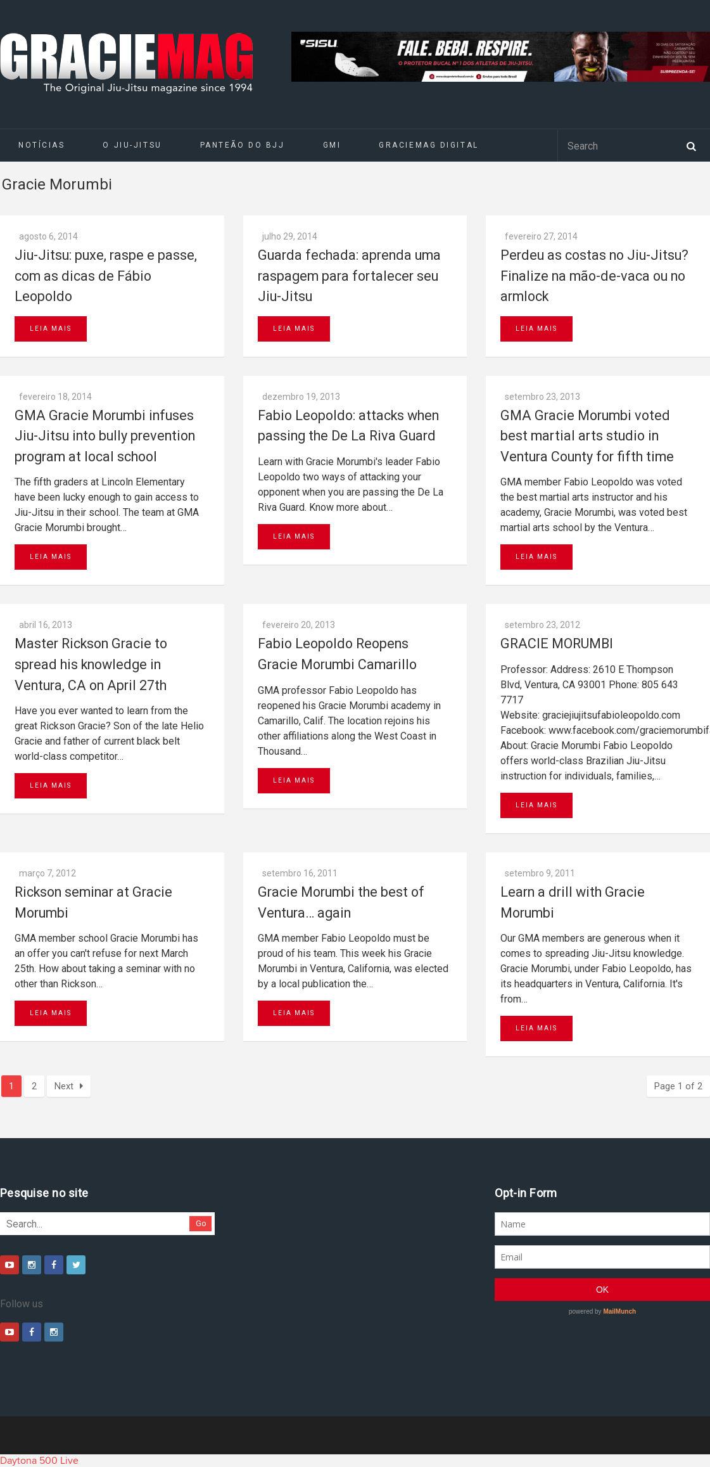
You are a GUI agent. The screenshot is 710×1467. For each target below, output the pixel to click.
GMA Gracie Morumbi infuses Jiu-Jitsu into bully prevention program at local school (105, 435)
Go (201, 1223)
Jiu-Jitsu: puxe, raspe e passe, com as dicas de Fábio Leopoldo (106, 275)
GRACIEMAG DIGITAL (429, 145)
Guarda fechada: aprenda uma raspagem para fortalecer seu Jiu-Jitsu (349, 275)
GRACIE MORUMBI (556, 643)
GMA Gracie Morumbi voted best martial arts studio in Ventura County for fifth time (587, 435)
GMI (332, 145)
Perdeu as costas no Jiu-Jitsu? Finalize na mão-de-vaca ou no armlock (594, 275)
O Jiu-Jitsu (132, 145)
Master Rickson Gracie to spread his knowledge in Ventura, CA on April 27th (91, 664)
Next (68, 1086)
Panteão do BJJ (242, 145)
